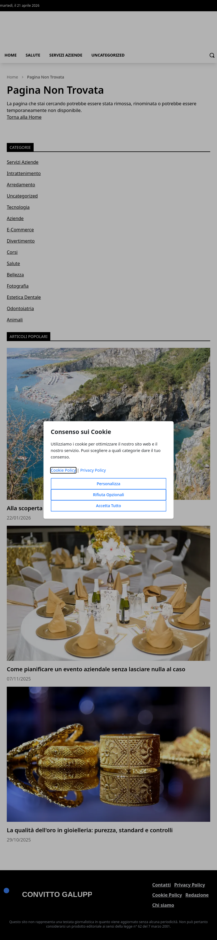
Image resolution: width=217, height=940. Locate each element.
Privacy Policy (93, 470)
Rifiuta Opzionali (108, 495)
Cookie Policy (63, 470)
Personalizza (108, 484)
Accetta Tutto (108, 506)
